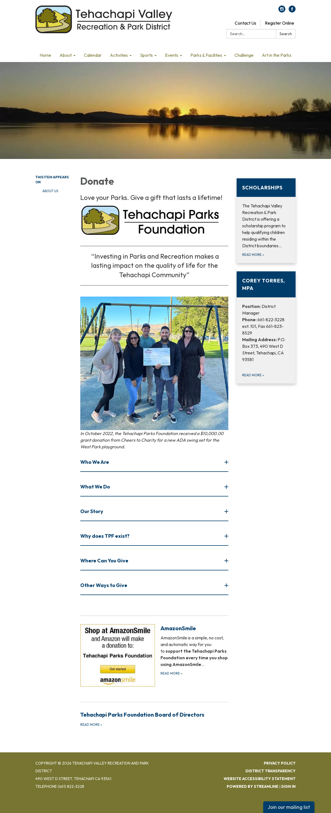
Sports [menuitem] (146, 55)
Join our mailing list (289, 807)
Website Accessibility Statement (260, 778)
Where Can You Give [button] (104, 560)
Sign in (288, 786)
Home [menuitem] (45, 55)
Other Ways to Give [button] (104, 585)
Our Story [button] (92, 511)
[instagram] (281, 11)
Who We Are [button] (95, 462)
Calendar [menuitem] (93, 55)
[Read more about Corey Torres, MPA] (266, 327)
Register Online (279, 23)
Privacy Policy (280, 763)
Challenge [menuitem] (244, 55)
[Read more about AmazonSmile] (154, 655)
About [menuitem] (66, 55)
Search (286, 33)
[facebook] (292, 11)
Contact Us (245, 23)
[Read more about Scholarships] (266, 220)
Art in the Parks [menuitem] (276, 55)
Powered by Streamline (252, 786)
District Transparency (270, 770)
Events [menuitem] (171, 55)
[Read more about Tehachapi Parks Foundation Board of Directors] (154, 719)
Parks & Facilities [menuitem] (206, 55)
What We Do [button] (95, 486)
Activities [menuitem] (119, 55)
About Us (50, 191)
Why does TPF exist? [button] (105, 536)
